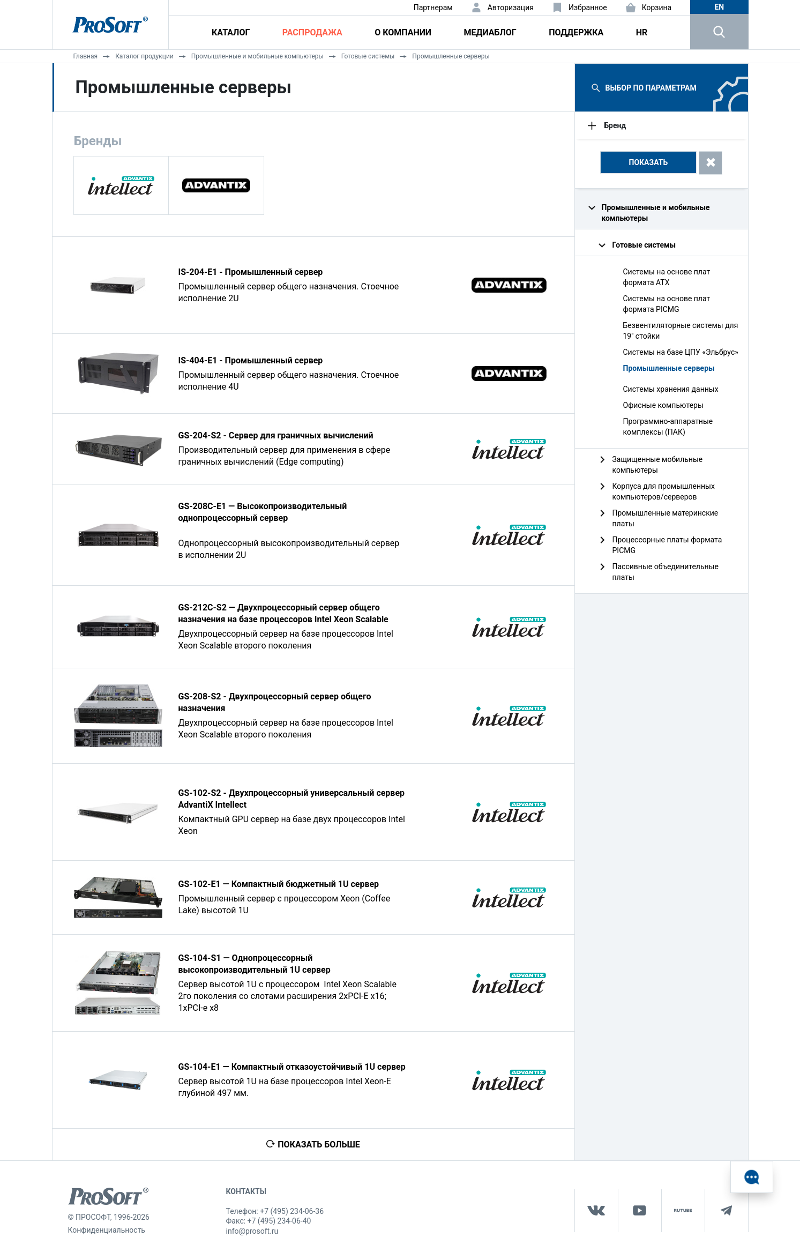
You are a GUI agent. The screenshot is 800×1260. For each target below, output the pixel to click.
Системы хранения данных (671, 389)
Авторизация (511, 7)
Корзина (657, 7)
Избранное (588, 7)
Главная (85, 56)
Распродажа (312, 32)
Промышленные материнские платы (665, 518)
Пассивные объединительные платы (665, 571)
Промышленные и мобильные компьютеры (257, 56)
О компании (403, 32)
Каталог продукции (144, 56)
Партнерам (433, 7)
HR (642, 32)
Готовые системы (368, 56)
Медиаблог (489, 32)
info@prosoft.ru (252, 1231)
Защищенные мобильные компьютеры (657, 464)
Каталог (231, 32)
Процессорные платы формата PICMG (667, 545)
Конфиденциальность (106, 1230)
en (719, 7)
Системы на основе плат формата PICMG (667, 304)
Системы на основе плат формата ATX (667, 277)
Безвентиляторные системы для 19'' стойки (680, 330)
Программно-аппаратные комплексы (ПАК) (668, 426)
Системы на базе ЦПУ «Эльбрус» (680, 352)
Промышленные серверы (451, 56)
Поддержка (576, 32)
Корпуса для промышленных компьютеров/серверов (663, 491)
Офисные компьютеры (663, 405)
